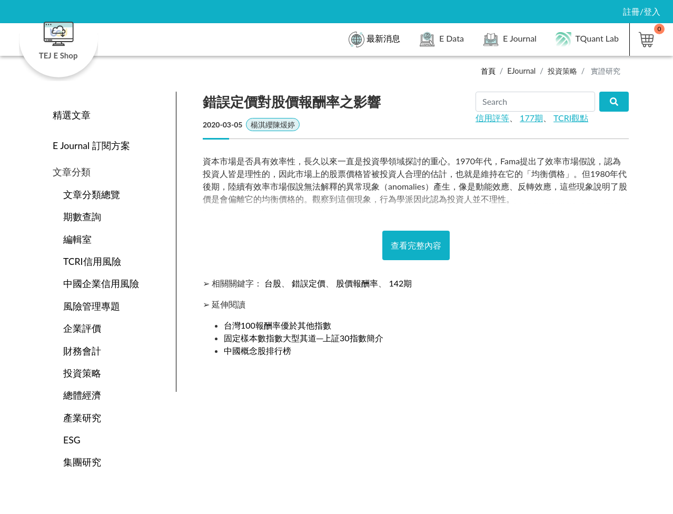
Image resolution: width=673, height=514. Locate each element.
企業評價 (82, 328)
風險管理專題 (91, 306)
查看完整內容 (416, 245)
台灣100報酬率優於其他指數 (277, 325)
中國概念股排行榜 (257, 350)
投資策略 (562, 70)
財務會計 (82, 351)
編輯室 (77, 239)
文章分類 (72, 171)
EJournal (521, 70)
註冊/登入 (641, 11)
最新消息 (374, 39)
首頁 (488, 70)
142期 (400, 283)
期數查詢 (82, 216)
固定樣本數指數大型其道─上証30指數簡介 (303, 338)
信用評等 (492, 118)
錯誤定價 (308, 283)
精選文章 (72, 115)
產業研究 (82, 417)
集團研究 (82, 462)
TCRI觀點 (570, 118)
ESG (72, 440)
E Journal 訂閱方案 (91, 145)
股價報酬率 (357, 283)
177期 (531, 118)
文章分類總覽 (91, 194)
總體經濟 (82, 395)
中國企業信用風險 (101, 283)
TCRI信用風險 (92, 261)
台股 (272, 283)
